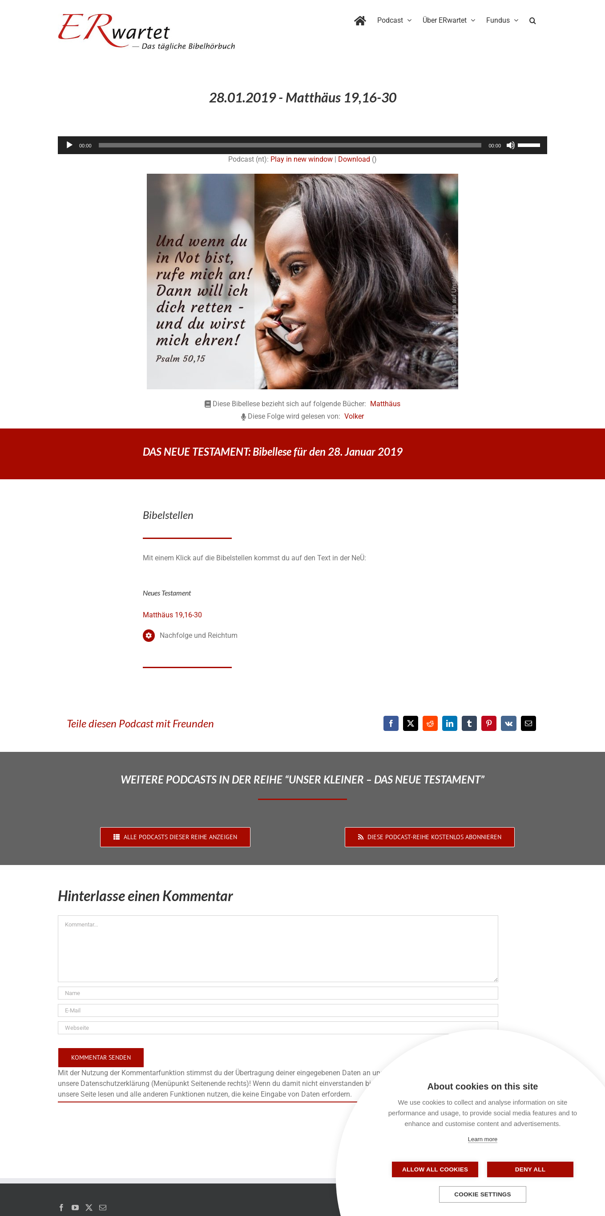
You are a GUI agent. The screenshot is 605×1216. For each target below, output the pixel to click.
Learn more (482, 1139)
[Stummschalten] (510, 145)
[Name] (278, 993)
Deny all (527, 1169)
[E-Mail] (528, 723)
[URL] (278, 1027)
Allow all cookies (438, 1169)
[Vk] (509, 723)
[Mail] (102, 1207)
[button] (532, 18)
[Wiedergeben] (69, 145)
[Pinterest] (489, 723)
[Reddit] (430, 723)
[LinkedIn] (450, 723)
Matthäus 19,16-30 (172, 615)
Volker (354, 416)
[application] (302, 145)
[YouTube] (75, 1207)
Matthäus (385, 404)
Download (354, 159)
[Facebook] (391, 723)
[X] (410, 723)
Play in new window (301, 159)
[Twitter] (89, 1207)
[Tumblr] (469, 723)
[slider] (290, 145)
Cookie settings (482, 1194)
